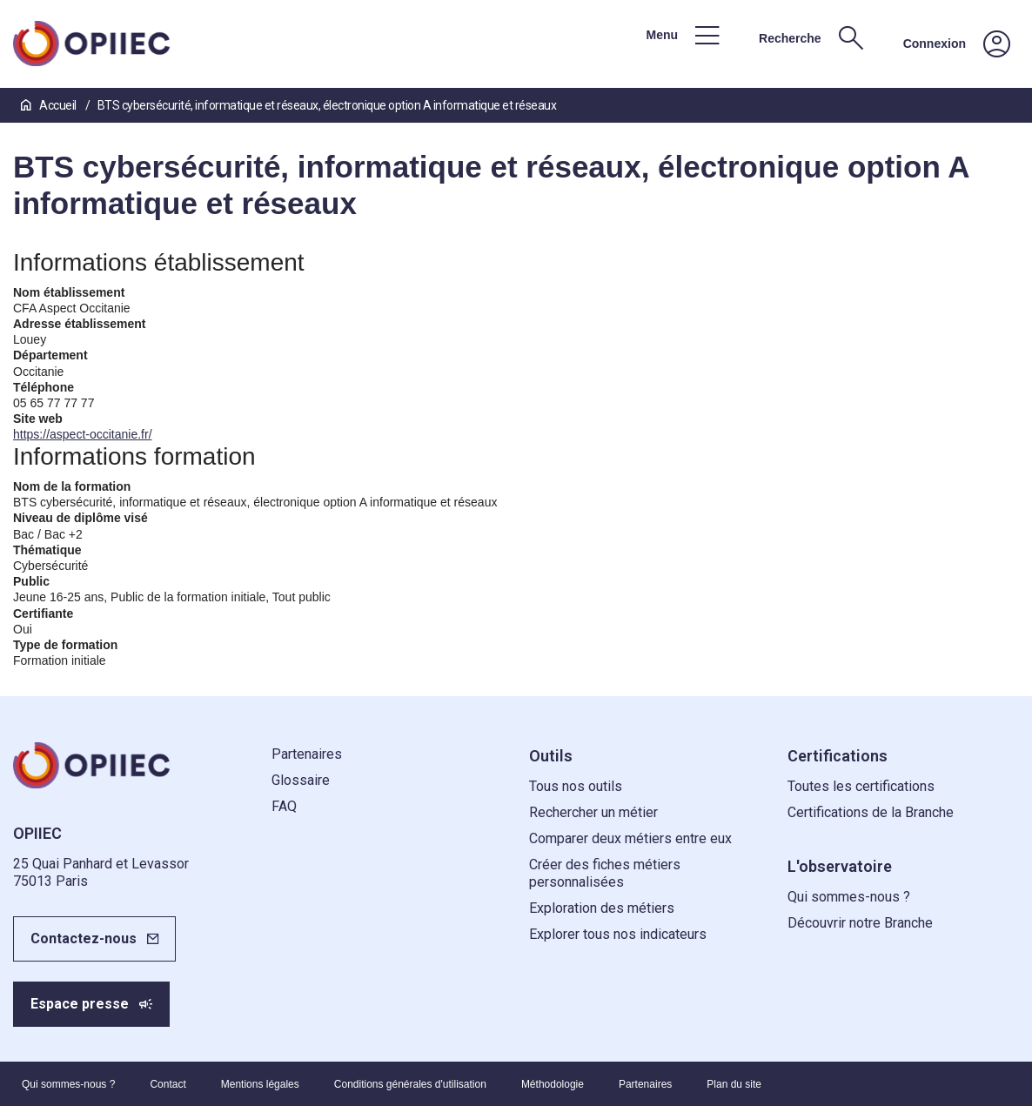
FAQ (284, 806)
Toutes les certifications (861, 786)
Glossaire (300, 780)
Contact (167, 1084)
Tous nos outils (575, 786)
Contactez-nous (83, 938)
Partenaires (306, 754)
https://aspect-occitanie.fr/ (82, 434)
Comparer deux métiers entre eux (630, 838)
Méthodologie (552, 1084)
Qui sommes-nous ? (848, 896)
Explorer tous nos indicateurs (618, 934)
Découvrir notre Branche (860, 923)
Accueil (49, 105)
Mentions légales (260, 1084)
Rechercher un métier (593, 812)
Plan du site (734, 1084)
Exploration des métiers (601, 908)
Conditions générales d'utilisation (410, 1084)
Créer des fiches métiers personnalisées (604, 873)
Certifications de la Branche (870, 812)
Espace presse (79, 1003)
